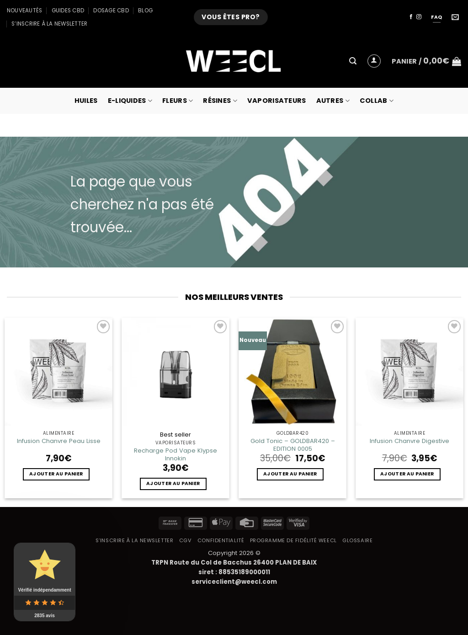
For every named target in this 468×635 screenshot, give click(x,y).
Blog (145, 10)
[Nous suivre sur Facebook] (411, 17)
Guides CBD (68, 10)
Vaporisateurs (276, 100)
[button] (352, 61)
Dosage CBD (110, 10)
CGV (185, 540)
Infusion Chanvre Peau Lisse (59, 441)
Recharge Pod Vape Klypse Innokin (175, 454)
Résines (220, 100)
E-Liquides (130, 100)
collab (377, 100)
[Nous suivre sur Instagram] (418, 17)
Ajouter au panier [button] (56, 473)
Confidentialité (220, 540)
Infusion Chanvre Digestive (409, 441)
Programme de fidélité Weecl (293, 540)
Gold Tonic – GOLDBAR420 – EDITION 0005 (292, 445)
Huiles (86, 100)
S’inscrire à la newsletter (49, 23)
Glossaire (357, 540)
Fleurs (177, 100)
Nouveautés (24, 10)
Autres (333, 100)
